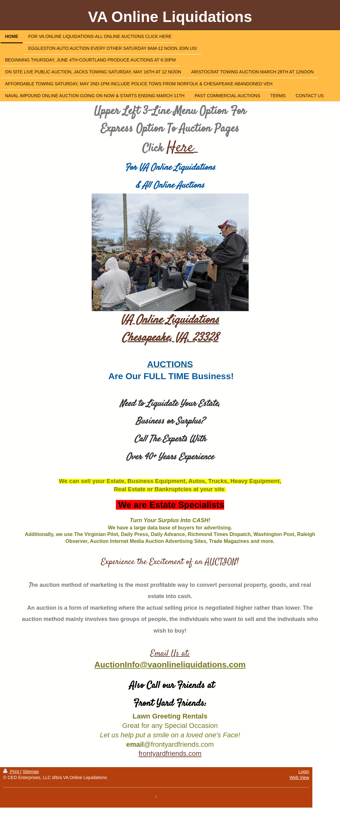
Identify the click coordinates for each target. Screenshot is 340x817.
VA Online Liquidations (170, 16)
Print (11, 771)
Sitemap (31, 771)
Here (180, 147)
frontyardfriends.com (170, 753)
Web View (299, 777)
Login (303, 771)
